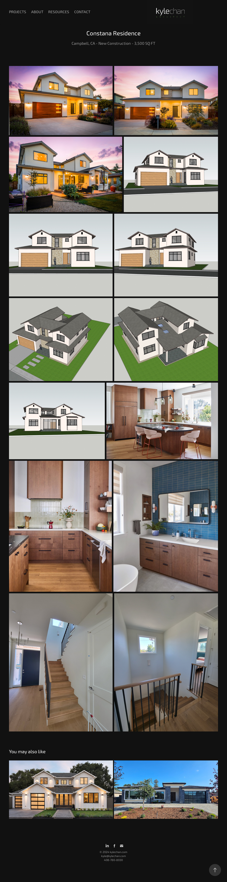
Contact (82, 12)
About (37, 12)
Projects (17, 12)
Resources (58, 12)
